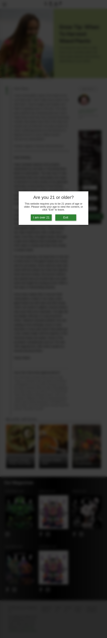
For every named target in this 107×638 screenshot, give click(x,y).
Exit (65, 217)
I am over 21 (41, 217)
